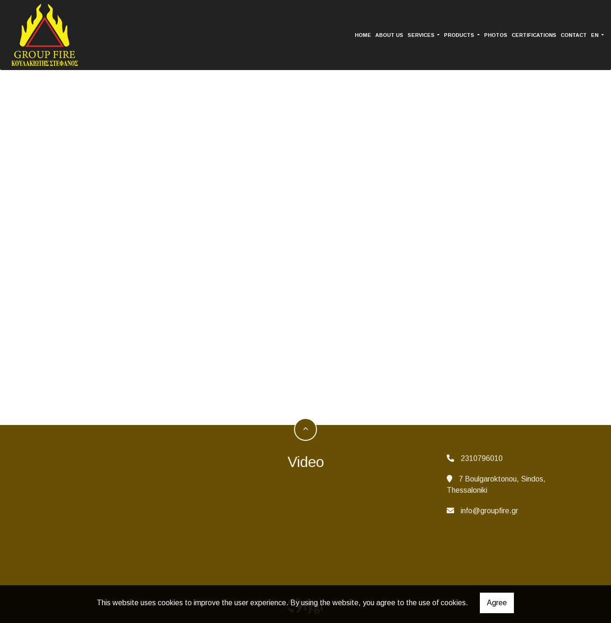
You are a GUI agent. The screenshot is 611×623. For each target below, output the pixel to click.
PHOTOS (495, 35)
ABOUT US (389, 35)
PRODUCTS (460, 35)
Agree (497, 603)
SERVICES (421, 35)
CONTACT (574, 35)
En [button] (595, 35)
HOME (363, 35)
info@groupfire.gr (489, 511)
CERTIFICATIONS (534, 35)
